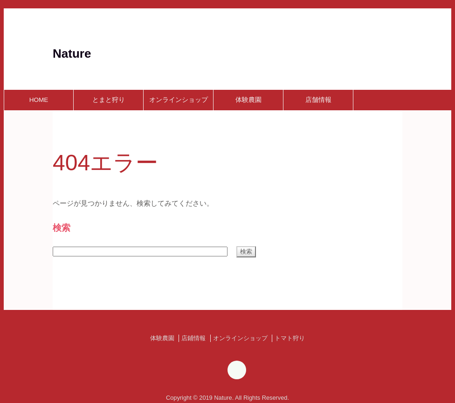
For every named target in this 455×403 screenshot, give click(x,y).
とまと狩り (108, 99)
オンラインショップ (178, 99)
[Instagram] (236, 372)
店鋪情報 (193, 338)
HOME (38, 99)
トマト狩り (290, 338)
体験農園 (248, 99)
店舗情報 (318, 99)
